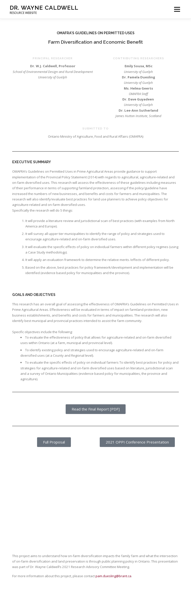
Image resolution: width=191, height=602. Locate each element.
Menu (177, 9)
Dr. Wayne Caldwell (44, 7)
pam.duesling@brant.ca (113, 576)
